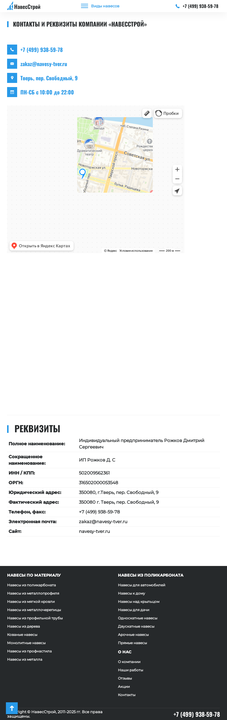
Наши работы (130, 670)
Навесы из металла (24, 659)
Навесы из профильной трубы (35, 618)
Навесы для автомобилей (141, 585)
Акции (124, 686)
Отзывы (125, 678)
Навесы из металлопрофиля (33, 593)
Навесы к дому (131, 593)
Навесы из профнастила (29, 651)
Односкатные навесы (137, 618)
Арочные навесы (133, 634)
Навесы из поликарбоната (31, 585)
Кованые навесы (22, 634)
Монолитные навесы (26, 643)
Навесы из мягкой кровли (31, 601)
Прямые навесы (132, 643)
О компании (129, 662)
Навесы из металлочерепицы (34, 610)
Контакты (126, 695)
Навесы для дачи (133, 610)
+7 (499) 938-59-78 (197, 6)
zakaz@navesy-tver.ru (43, 63)
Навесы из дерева (23, 626)
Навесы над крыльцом (138, 601)
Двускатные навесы (136, 626)
